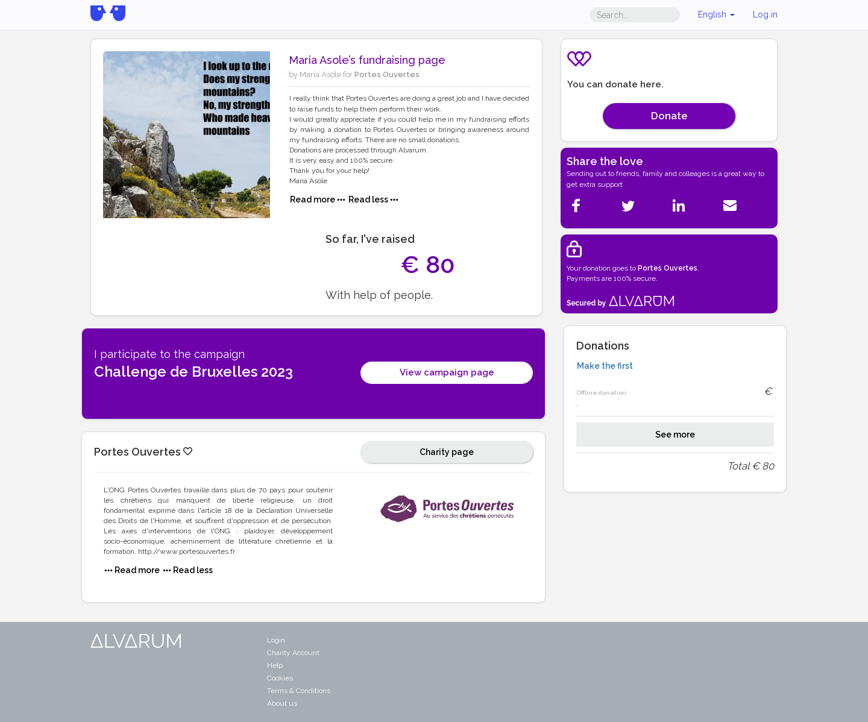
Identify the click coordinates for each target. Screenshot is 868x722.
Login (276, 640)
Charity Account (293, 652)
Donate (669, 116)
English (716, 14)
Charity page (447, 452)
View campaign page (447, 372)
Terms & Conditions (298, 690)
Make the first (605, 366)
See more (675, 434)
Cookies (280, 678)
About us (282, 703)
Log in (765, 14)
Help (275, 665)
